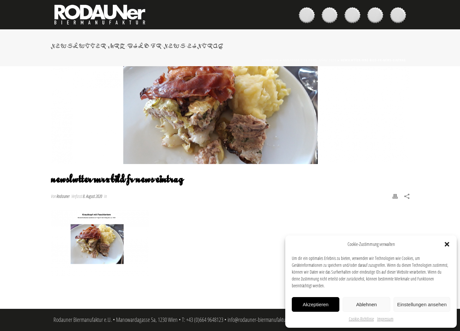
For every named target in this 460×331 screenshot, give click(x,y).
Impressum (385, 319)
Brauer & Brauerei (354, 16)
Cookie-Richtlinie (361, 319)
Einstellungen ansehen (422, 304)
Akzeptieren (315, 304)
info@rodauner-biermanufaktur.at (260, 319)
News (376, 16)
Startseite (270, 60)
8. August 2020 (92, 196)
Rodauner (62, 196)
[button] (447, 244)
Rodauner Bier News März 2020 (309, 60)
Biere (308, 16)
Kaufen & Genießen (331, 16)
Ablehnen (366, 304)
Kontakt (399, 16)
